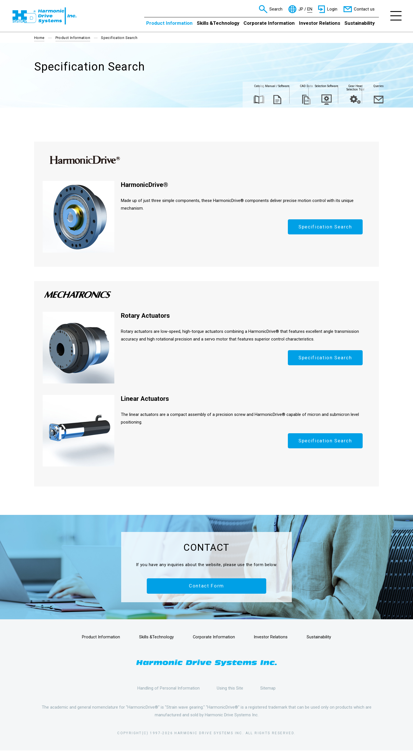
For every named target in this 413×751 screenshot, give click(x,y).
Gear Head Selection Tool (323, 89)
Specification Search (324, 227)
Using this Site (230, 688)
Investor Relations (319, 23)
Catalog (175, 87)
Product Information (169, 23)
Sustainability (359, 23)
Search (275, 9)
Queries (360, 87)
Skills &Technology (218, 23)
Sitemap (268, 688)
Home (39, 38)
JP (300, 9)
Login (332, 9)
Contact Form (206, 586)
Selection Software (286, 89)
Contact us (364, 9)
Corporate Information (269, 23)
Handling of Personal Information (168, 688)
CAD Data (249, 87)
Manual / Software (212, 87)
